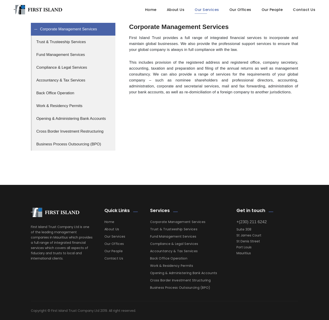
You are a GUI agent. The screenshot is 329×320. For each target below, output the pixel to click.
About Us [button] (176, 9)
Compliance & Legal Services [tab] (61, 67)
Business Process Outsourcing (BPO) (180, 288)
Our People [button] (272, 9)
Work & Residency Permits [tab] (59, 106)
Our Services (114, 236)
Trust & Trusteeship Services (173, 229)
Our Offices (240, 9)
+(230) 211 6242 (251, 222)
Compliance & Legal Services (174, 244)
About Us (111, 229)
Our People (113, 251)
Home (151, 9)
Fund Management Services (173, 236)
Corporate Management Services (177, 222)
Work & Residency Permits (171, 266)
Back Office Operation (168, 258)
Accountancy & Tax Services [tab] (60, 80)
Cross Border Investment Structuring (180, 280)
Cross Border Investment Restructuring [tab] (69, 131)
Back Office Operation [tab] (55, 93)
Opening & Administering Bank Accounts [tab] (71, 118)
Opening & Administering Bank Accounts (183, 273)
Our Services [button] (207, 9)
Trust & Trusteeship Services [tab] (61, 42)
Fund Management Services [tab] (60, 54)
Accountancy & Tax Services (174, 251)
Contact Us (304, 9)
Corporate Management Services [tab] (68, 29)
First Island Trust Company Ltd (75, 310)
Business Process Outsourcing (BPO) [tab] (68, 144)
